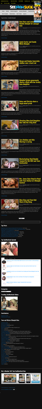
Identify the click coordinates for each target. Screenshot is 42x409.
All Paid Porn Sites (4, 322)
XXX (1, 3)
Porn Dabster (3, 350)
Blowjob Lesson (31, 105)
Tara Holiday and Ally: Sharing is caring (27, 140)
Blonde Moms (12, 13)
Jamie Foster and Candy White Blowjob (27, 42)
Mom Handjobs (5, 13)
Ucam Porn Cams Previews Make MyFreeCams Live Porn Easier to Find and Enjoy (23, 260)
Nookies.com (27, 1)
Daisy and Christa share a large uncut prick (28, 102)
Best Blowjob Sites (4, 325)
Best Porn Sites (14, 1)
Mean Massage (3, 343)
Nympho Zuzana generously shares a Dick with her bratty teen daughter (30, 82)
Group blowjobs (36, 65)
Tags (14, 258)
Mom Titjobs (19, 13)
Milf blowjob (35, 86)
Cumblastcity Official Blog (5, 332)
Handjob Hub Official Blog (5, 338)
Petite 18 (2, 349)
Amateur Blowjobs (23, 11)
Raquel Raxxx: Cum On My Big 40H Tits (7, 230)
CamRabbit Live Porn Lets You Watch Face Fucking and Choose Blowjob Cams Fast (23, 271)
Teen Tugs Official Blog (5, 361)
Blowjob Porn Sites (4, 315)
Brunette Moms (31, 124)
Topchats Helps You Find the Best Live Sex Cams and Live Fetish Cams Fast (21, 265)
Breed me (2, 328)
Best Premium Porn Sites (5, 326)
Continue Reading (4, 57)
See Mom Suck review (4, 355)
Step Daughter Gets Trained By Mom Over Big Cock (9, 234)
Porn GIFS (3, 351)
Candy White (33, 46)
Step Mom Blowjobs (32, 11)
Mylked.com (3, 345)
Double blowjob (30, 65)
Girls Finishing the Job (4, 337)
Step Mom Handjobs (4, 359)
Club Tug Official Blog (4, 331)
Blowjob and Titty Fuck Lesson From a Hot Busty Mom (9, 235)
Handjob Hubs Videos (4, 339)
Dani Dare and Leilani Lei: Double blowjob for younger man (29, 23)
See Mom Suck (3, 354)
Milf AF (2, 344)
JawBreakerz (3, 342)
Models (7, 11)
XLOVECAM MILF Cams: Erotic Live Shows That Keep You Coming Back (20, 276)
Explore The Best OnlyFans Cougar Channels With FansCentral (19, 282)
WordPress (7, 389)
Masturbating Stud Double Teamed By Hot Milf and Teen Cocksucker (29, 161)
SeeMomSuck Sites (4, 1)
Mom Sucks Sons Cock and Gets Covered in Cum (9, 236)
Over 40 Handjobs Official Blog (6, 348)
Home (3, 11)
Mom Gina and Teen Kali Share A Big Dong (27, 201)
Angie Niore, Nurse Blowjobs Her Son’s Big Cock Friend (10, 231)
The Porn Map (6, 3)
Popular (6, 258)
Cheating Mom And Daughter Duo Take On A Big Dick (29, 121)
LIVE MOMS (21, 1)
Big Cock (29, 46)
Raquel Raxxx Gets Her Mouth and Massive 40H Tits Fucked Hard (11, 228)
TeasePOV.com (3, 360)
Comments (11, 258)
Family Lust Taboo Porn (5, 336)
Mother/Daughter (14, 11)
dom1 (21, 46)
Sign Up (24, 13)
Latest (3, 258)
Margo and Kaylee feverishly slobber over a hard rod (29, 62)
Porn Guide (13, 3)
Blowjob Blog (3, 327)
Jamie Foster (38, 46)
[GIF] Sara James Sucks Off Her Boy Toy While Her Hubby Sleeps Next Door (13, 229)
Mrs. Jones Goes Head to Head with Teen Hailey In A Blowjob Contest (30, 180)
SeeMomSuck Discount (5, 356)
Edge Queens (3, 334)
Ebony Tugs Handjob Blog (5, 333)
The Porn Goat (3, 362)
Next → (23, 218)
